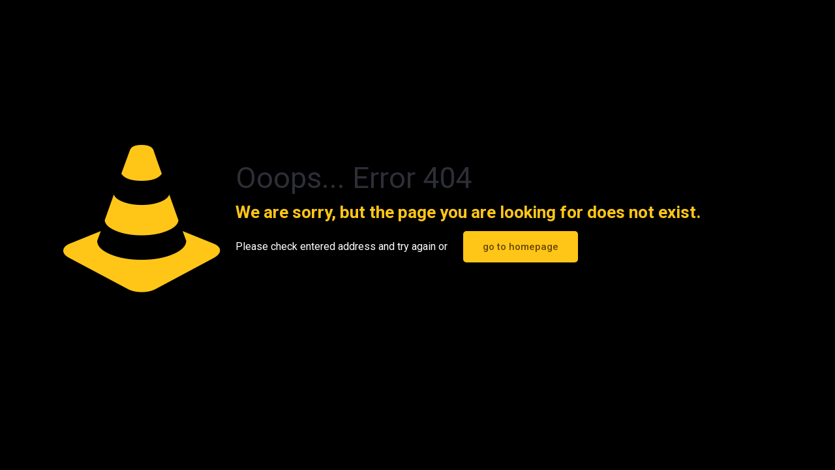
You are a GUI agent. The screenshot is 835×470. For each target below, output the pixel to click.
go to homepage (520, 247)
